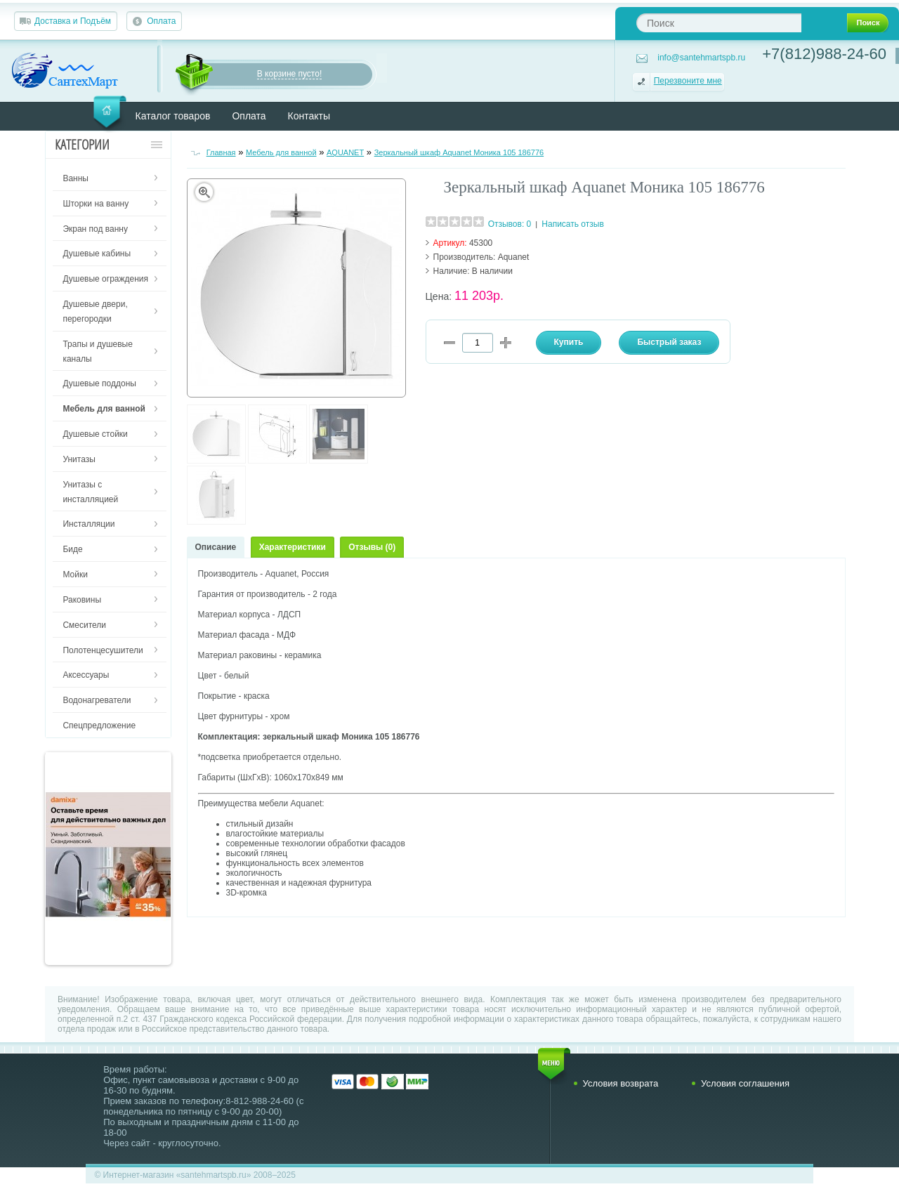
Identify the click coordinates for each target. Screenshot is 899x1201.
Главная (221, 152)
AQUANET (345, 152)
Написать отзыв (572, 224)
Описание (216, 547)
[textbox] (718, 22)
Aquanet (514, 257)
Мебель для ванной (281, 152)
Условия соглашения (745, 1083)
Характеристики (292, 547)
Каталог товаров (173, 116)
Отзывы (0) (371, 547)
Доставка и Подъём (72, 21)
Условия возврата (621, 1083)
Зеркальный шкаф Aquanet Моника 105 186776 (459, 152)
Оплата (161, 21)
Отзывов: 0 (510, 224)
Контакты (309, 116)
